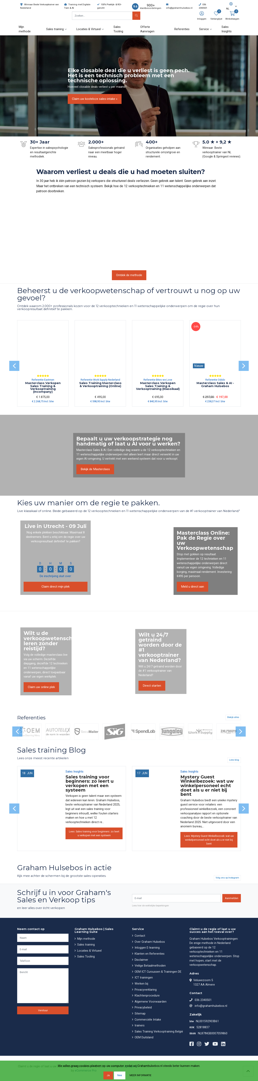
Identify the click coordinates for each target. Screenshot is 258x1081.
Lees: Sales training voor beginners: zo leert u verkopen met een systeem (94, 833)
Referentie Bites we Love (158, 379)
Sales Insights (227, 29)
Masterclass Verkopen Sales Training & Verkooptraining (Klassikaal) (158, 386)
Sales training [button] (55, 29)
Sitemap (140, 1013)
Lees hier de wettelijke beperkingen (150, 905)
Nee (119, 1075)
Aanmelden (231, 898)
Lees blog (234, 760)
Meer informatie (140, 1075)
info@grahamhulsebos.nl (211, 1006)
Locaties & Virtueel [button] (88, 29)
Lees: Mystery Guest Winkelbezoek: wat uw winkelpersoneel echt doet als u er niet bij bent (209, 839)
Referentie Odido (215, 379)
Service (138, 929)
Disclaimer (141, 960)
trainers (139, 1025)
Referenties (181, 29)
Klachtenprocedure (147, 995)
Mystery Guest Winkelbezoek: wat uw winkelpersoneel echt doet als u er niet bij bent (207, 785)
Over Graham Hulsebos (149, 942)
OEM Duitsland (143, 1037)
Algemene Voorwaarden (150, 1001)
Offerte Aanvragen (147, 29)
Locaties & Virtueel (89, 950)
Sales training (85, 944)
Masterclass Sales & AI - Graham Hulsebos (215, 384)
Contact (139, 935)
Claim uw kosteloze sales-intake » (94, 99)
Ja (108, 1075)
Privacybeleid (143, 1007)
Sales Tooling (118, 29)
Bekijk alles (233, 717)
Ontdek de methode (129, 275)
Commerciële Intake (147, 1019)
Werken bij (141, 983)
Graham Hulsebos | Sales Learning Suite (94, 930)
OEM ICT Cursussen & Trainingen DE (157, 971)
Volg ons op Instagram (227, 877)
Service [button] (204, 29)
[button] (229, 6)
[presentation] (14, 366)
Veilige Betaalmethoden (150, 965)
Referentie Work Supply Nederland (100, 379)
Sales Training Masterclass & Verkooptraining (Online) (100, 384)
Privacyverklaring (145, 989)
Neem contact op (31, 929)
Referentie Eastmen (43, 379)
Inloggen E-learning (147, 947)
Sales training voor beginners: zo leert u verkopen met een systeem (90, 783)
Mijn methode (25, 29)
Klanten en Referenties (149, 953)
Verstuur (43, 1010)
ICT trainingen (143, 977)
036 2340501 (203, 1000)
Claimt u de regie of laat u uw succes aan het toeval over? (212, 930)
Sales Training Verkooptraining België (158, 1031)
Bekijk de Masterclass (95, 469)
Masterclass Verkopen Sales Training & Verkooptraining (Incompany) (43, 387)
